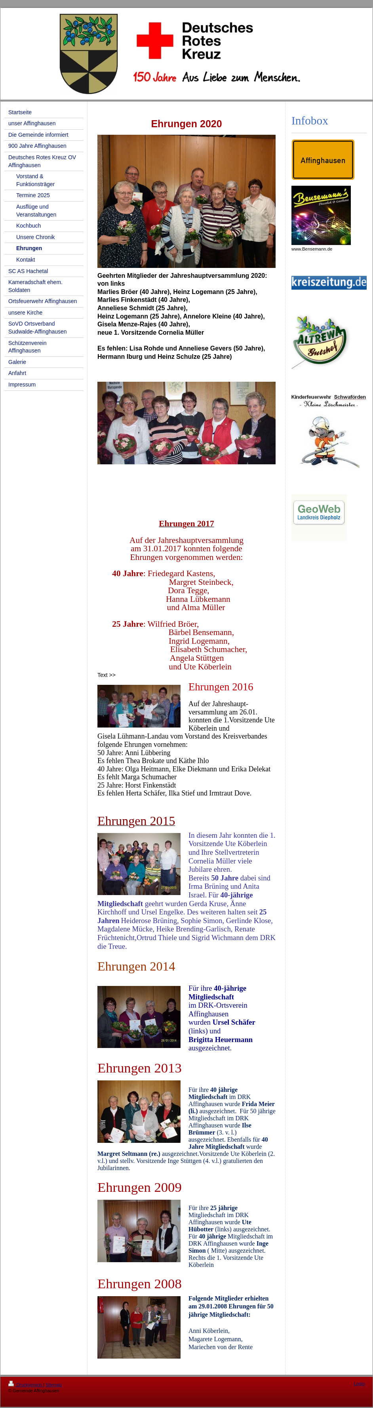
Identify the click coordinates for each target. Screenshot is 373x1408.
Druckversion (25, 1384)
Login (359, 1383)
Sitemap (53, 1384)
